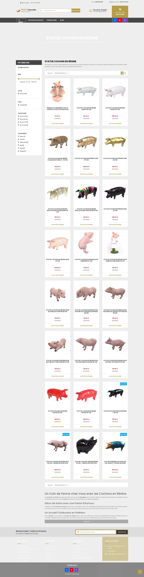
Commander (35, 3)
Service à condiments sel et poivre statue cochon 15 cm (57, 108)
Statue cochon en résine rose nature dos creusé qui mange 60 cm (86, 311)
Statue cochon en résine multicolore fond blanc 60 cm (57, 210)
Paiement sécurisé (23, 555)
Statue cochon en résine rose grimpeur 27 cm (86, 260)
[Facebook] (115, 20)
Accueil (42, 42)
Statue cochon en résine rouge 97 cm (86, 411)
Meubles (48, 555)
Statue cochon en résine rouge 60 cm (57, 411)
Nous (97, 2)
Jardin (48, 552)
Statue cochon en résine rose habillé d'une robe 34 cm (115, 260)
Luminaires (49, 558)
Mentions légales (23, 561)
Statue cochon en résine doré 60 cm (115, 159)
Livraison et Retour (23, 552)
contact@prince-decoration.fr (116, 554)
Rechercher (75, 10)
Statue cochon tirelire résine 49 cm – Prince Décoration (86, 462)
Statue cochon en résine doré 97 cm (86, 159)
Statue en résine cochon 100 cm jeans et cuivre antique (115, 462)
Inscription (122, 532)
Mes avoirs (77, 552)
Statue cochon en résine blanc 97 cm (115, 108)
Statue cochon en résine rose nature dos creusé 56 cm (57, 310)
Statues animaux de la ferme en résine (76, 42)
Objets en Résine (50, 546)
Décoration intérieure (52, 549)
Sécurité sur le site (23, 558)
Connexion (77, 546)
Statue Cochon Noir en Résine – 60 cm (115, 411)
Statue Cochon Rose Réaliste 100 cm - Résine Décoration (57, 462)
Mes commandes (79, 549)
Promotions (52, 20)
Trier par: (50, 73)
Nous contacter (22, 546)
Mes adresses (78, 555)
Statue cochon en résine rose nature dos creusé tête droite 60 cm (115, 311)
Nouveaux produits (35, 20)
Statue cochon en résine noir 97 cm (115, 209)
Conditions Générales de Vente (27, 549)
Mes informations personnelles (83, 558)
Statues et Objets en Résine (55, 42)
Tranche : (23, 82)
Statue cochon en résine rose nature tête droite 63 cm (115, 361)
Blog (62, 20)
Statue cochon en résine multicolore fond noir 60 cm (86, 209)
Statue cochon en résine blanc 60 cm (86, 108)
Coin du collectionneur (52, 561)
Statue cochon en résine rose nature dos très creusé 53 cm (57, 361)
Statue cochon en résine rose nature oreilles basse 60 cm (86, 361)
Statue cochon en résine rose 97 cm (57, 260)
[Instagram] (124, 20)
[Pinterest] (119, 20)
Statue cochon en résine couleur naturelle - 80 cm (57, 159)
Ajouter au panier (57, 123)
